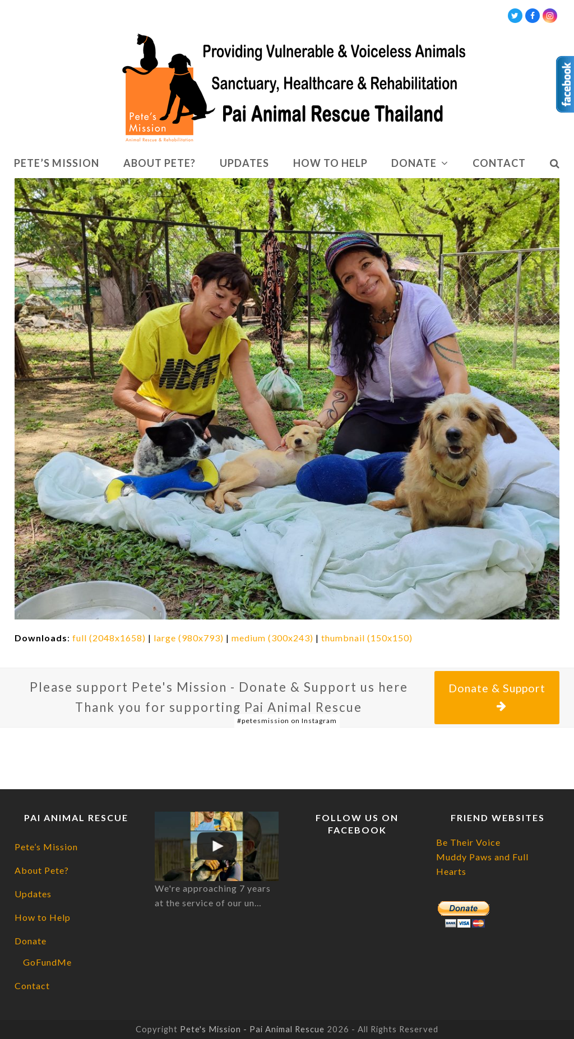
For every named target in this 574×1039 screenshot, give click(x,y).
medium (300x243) (272, 637)
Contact (32, 985)
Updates (33, 893)
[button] (555, 164)
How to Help (43, 917)
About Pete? (42, 870)
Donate (31, 940)
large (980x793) (189, 637)
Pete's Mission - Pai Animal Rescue (252, 1029)
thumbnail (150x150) (367, 637)
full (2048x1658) (109, 637)
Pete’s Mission (46, 846)
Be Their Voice (468, 842)
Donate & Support (496, 697)
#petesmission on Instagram (287, 720)
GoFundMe (47, 962)
